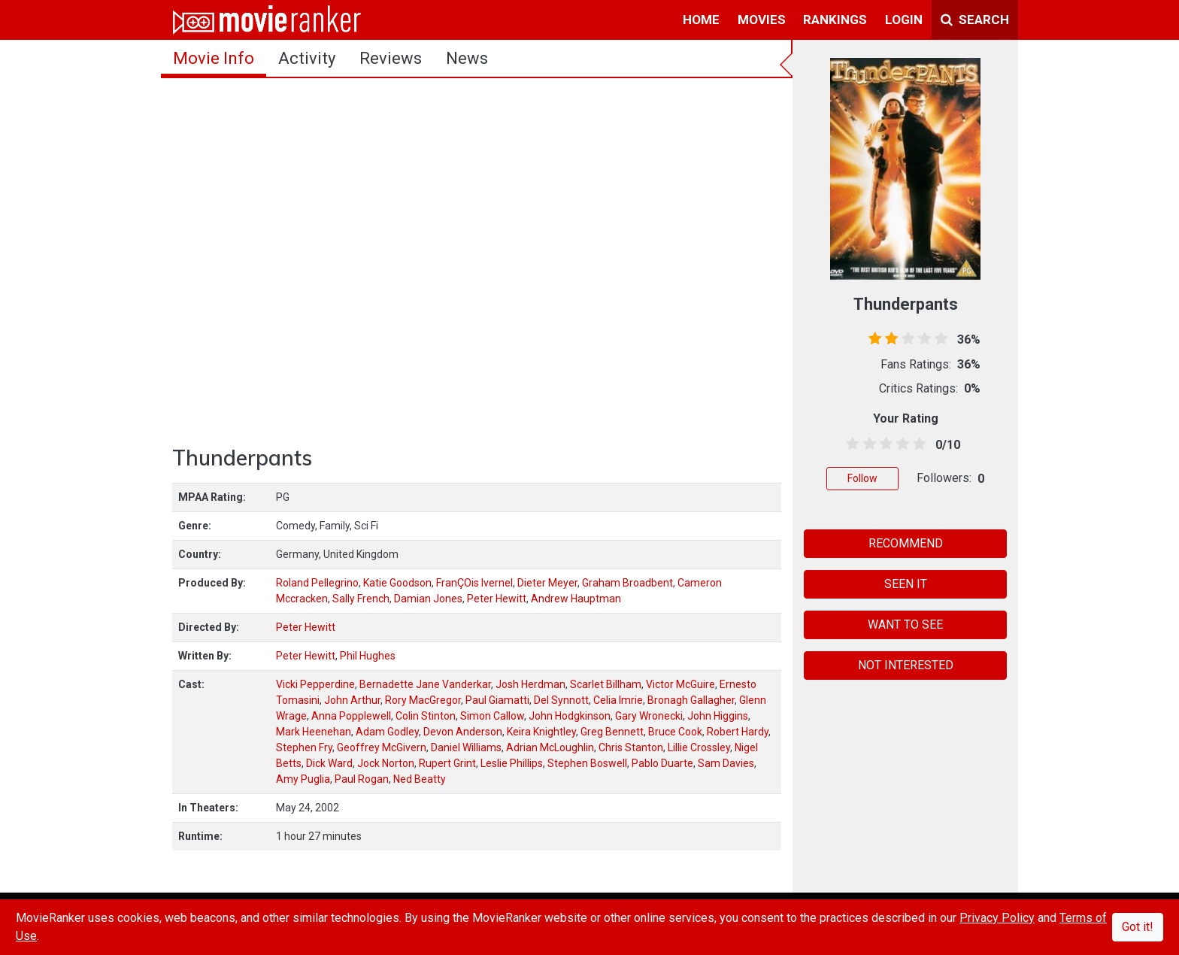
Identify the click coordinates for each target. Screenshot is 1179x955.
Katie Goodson (397, 583)
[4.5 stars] (917, 444)
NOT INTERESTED (905, 665)
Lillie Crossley (699, 747)
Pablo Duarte (662, 763)
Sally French (360, 599)
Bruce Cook (675, 732)
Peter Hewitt (496, 599)
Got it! (1137, 927)
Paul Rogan (362, 779)
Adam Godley (387, 732)
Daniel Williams (466, 747)
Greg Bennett (612, 732)
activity (306, 58)
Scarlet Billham (605, 684)
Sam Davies (726, 763)
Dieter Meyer (547, 583)
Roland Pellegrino (317, 583)
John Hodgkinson (570, 716)
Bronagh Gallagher (691, 700)
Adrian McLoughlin (550, 747)
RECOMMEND (905, 543)
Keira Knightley (541, 732)
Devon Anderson (462, 732)
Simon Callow (492, 716)
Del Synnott (561, 700)
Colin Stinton (426, 716)
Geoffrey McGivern (381, 747)
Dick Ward (329, 763)
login (904, 19)
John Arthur (352, 700)
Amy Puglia (303, 779)
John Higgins (717, 716)
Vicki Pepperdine (315, 684)
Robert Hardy (737, 732)
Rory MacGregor (423, 700)
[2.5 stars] (883, 444)
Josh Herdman (530, 684)
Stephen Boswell (587, 763)
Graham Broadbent (627, 583)
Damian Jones (428, 599)
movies (762, 19)
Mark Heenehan (313, 732)
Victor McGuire (680, 684)
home (701, 19)
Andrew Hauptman (576, 599)
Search (975, 19)
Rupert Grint (447, 763)
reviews (390, 58)
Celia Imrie (618, 700)
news (467, 58)
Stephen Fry (304, 747)
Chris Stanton (631, 747)
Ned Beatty (419, 779)
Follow (862, 478)
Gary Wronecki (649, 716)
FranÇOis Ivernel (474, 583)
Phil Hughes (368, 656)
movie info (213, 58)
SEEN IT (905, 584)
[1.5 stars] (866, 444)
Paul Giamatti (497, 700)
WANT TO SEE (905, 624)
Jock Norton (385, 763)
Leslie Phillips (511, 763)
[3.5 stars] (900, 444)
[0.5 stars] (850, 444)
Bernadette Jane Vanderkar (425, 684)
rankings (835, 19)
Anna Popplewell (351, 716)
